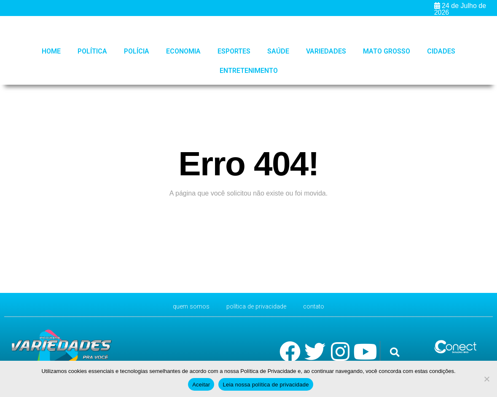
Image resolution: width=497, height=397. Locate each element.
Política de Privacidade (256, 307)
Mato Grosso (386, 51)
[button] (394, 352)
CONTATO (318, 307)
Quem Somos (186, 307)
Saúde (278, 51)
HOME (51, 51)
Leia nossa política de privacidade (266, 384)
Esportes (234, 51)
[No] (486, 379)
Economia (183, 51)
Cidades (441, 51)
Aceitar (201, 384)
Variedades (326, 51)
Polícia (136, 51)
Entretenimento (249, 71)
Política (92, 51)
